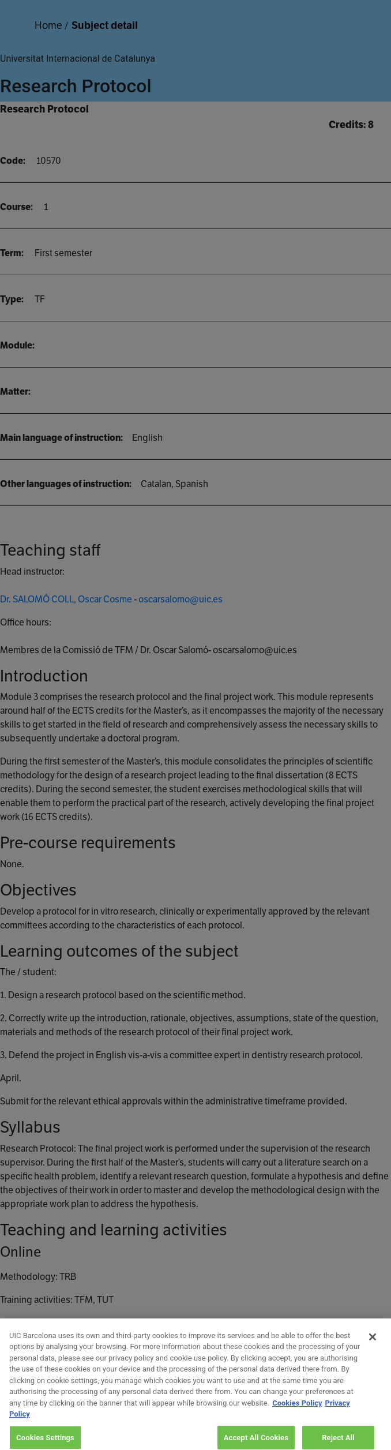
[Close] (372, 1342)
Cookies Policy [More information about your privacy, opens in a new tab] (297, 1408)
